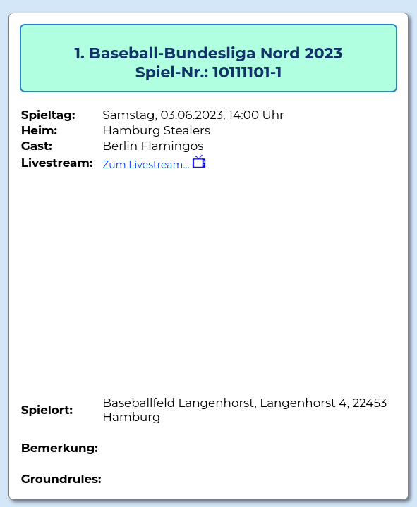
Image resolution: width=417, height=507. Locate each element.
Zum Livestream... (154, 164)
